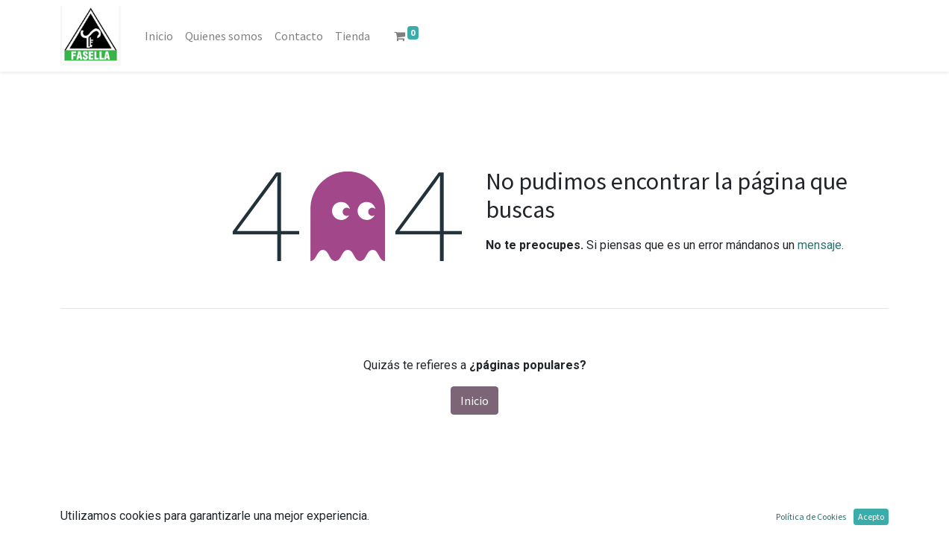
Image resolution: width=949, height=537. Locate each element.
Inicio (474, 400)
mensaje (820, 245)
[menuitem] (159, 36)
